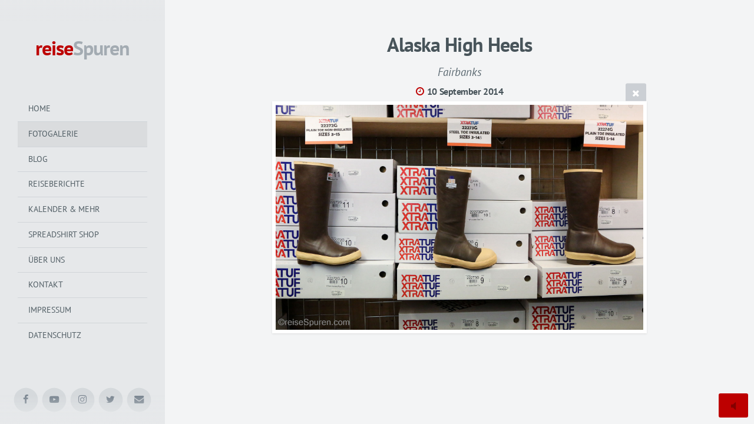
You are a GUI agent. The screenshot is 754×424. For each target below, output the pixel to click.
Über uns (46, 259)
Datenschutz (54, 335)
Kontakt (45, 284)
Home (39, 108)
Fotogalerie (53, 133)
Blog (38, 159)
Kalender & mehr (64, 209)
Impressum (49, 309)
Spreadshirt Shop (63, 234)
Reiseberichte (56, 183)
